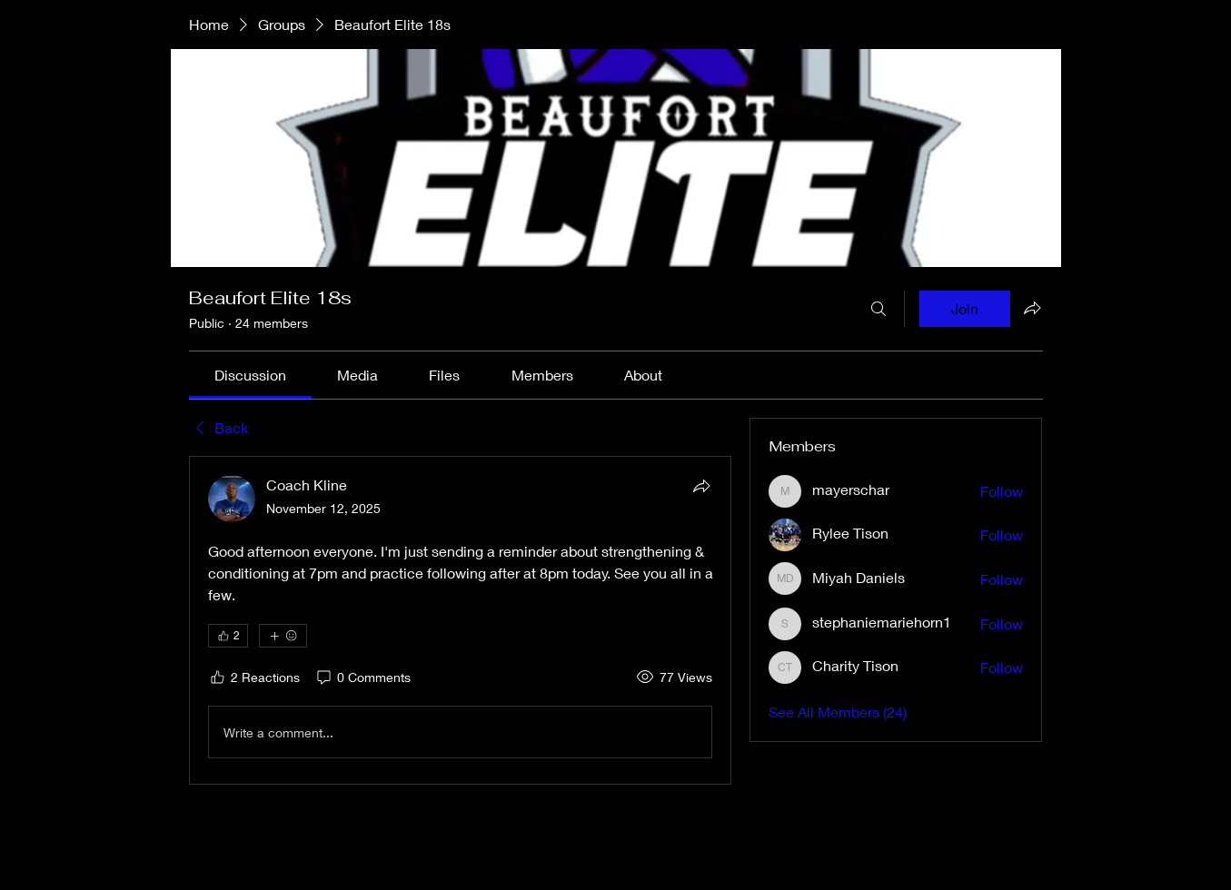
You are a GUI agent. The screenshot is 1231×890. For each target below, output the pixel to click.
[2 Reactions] (254, 677)
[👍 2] (228, 636)
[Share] (701, 486)
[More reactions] (283, 636)
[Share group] (1032, 308)
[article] (460, 620)
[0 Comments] (362, 677)
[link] (250, 374)
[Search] (878, 309)
